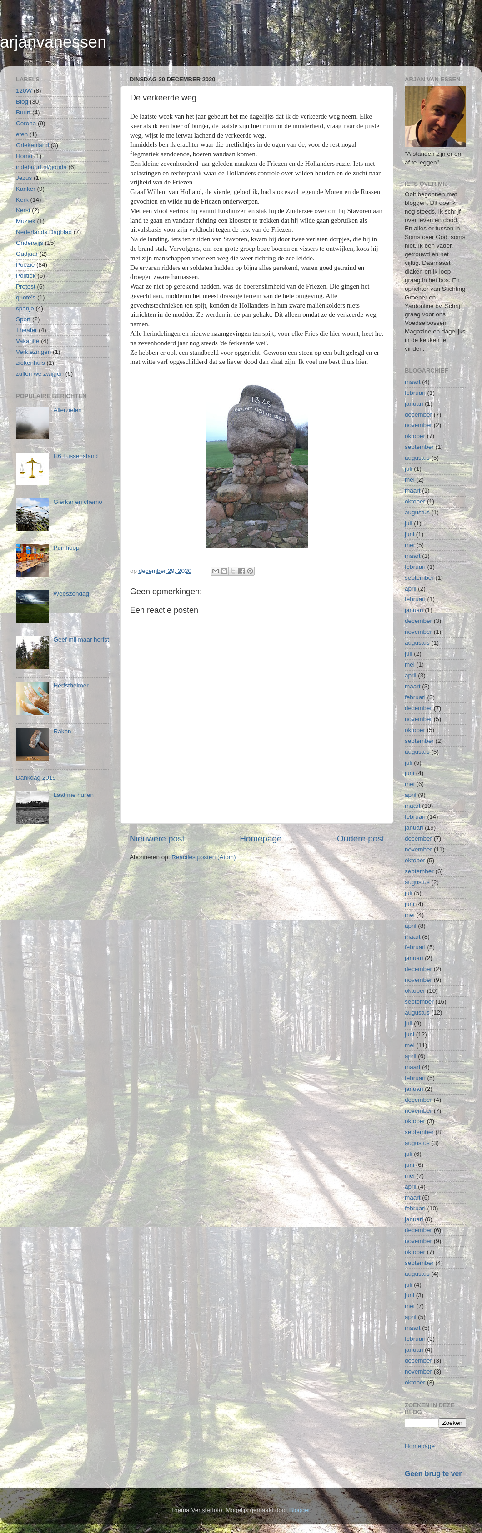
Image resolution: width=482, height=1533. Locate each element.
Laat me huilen (73, 794)
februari (415, 392)
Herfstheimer (70, 685)
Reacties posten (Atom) (203, 857)
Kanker (25, 188)
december (418, 414)
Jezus (24, 177)
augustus (417, 457)
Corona (26, 123)
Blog (22, 101)
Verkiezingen (33, 351)
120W (24, 90)
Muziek (25, 221)
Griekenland (32, 145)
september (419, 446)
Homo (24, 156)
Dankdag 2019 (36, 777)
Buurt (23, 112)
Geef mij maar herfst (81, 639)
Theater (26, 330)
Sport (23, 319)
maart (413, 381)
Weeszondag (71, 593)
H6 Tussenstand (75, 456)
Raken (62, 731)
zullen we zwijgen (40, 373)
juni (409, 534)
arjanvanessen (53, 42)
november (418, 425)
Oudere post (360, 838)
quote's (25, 297)
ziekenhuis (30, 362)
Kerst (23, 210)
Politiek (26, 275)
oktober (415, 436)
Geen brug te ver (433, 1474)
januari (414, 403)
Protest (25, 286)
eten (22, 134)
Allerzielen (67, 410)
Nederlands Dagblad (44, 232)
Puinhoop (66, 547)
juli (408, 468)
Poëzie (25, 264)
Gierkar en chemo (77, 501)
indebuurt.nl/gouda (41, 167)
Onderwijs (29, 242)
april (411, 588)
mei (410, 479)
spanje (25, 308)
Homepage (260, 838)
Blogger (299, 1510)
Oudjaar (27, 253)
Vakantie (28, 341)
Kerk (22, 199)
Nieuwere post (157, 838)
